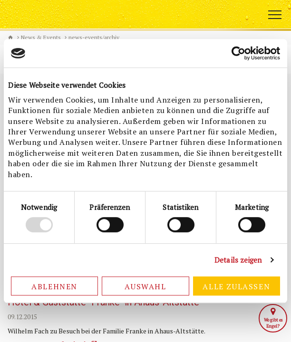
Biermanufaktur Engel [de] (10, 37)
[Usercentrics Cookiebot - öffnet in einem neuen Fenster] (238, 53)
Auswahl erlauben (146, 288)
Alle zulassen (236, 286)
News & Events (41, 37)
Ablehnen (54, 286)
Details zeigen (238, 260)
